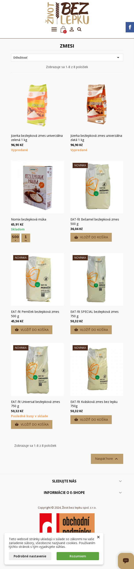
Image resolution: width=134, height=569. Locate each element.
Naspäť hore (107, 459)
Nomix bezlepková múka (28, 219)
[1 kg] (25, 238)
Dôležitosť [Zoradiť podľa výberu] (67, 57)
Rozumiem (78, 556)
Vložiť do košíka (91, 237)
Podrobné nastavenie (30, 556)
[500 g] (15, 238)
